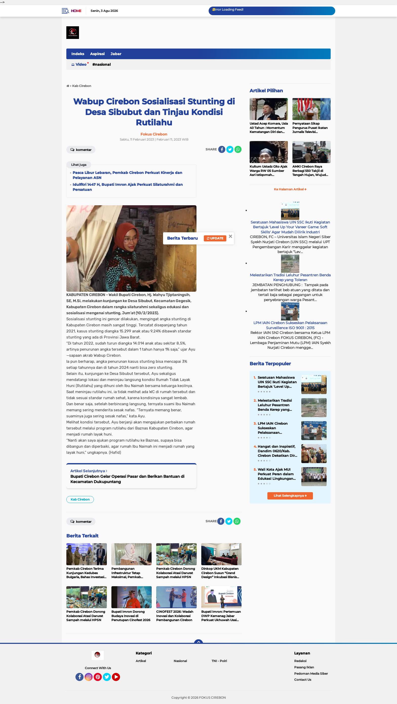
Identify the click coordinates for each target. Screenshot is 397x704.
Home (76, 11)
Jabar (116, 54)
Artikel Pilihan (266, 91)
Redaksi (300, 661)
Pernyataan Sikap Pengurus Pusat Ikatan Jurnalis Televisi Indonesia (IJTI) (310, 128)
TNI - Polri (219, 661)
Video (81, 64)
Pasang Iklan (304, 667)
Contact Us (302, 680)
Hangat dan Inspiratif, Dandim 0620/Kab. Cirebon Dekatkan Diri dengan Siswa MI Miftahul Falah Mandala (277, 451)
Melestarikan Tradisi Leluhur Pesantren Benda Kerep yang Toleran (290, 277)
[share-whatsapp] (238, 149)
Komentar (80, 149)
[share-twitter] (229, 149)
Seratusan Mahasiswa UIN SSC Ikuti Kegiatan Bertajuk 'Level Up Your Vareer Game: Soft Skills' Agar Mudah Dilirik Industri (290, 227)
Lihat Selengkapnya (290, 495)
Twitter (109, 679)
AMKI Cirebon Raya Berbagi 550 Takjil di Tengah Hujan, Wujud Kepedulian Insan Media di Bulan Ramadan (310, 171)
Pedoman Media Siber (311, 673)
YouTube (119, 679)
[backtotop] (198, 643)
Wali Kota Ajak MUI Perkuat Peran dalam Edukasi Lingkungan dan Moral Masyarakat (276, 474)
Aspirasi (97, 54)
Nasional (103, 64)
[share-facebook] (221, 149)
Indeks (77, 54)
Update (215, 238)
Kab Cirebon (80, 499)
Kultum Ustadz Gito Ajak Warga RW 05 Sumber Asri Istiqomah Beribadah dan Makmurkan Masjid (268, 171)
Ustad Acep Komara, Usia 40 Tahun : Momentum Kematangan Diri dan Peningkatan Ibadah (269, 128)
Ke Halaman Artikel (290, 189)
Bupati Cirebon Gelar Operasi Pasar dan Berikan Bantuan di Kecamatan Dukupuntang (127, 479)
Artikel (141, 661)
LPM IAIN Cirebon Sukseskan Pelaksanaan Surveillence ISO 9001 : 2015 (290, 325)
